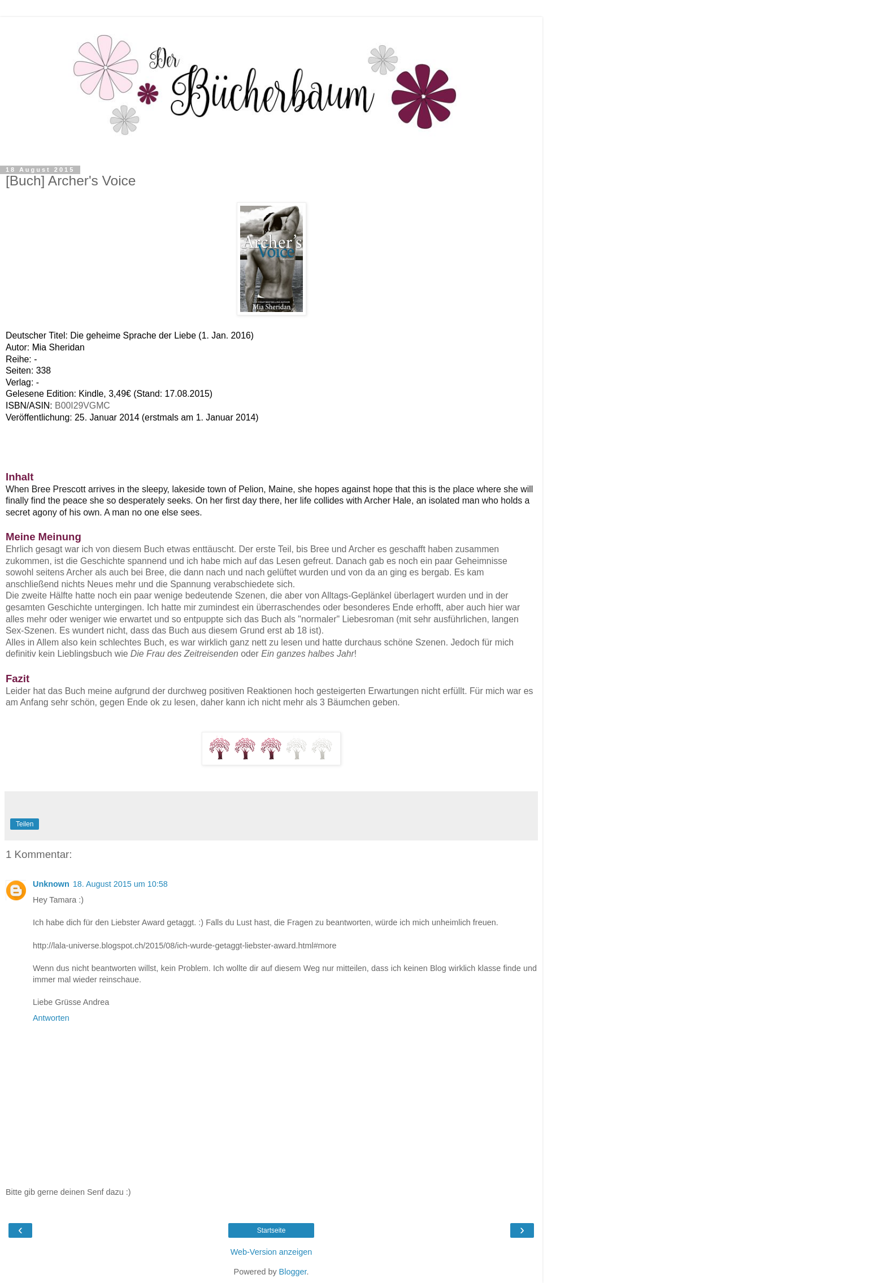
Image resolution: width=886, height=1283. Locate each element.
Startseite (271, 1230)
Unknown (51, 883)
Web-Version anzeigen (271, 1251)
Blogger (293, 1271)
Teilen (24, 824)
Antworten (51, 1017)
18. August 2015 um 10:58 (120, 883)
